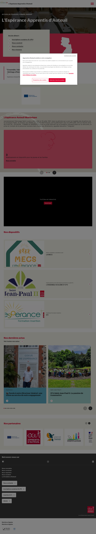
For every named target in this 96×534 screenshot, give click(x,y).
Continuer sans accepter (70, 55)
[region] (48, 69)
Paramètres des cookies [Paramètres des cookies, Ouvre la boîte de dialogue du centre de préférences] (40, 80)
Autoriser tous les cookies (57, 80)
